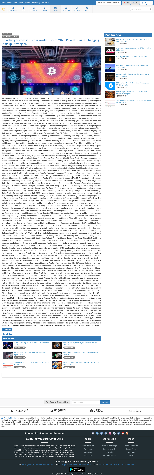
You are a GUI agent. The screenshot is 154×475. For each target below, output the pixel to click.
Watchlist (76, 9)
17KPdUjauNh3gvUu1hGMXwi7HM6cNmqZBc (38, 465)
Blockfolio (66, 9)
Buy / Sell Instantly (109, 455)
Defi (23, 9)
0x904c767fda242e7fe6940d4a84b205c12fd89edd (116, 465)
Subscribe (105, 402)
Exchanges (34, 9)
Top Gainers (88, 449)
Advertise (45, 3)
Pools (21, 3)
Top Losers (88, 452)
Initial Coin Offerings (109, 446)
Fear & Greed (12, 3)
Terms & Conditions (131, 446)
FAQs (131, 455)
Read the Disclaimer (9, 418)
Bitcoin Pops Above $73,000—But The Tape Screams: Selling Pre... (131, 93)
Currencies (13, 9)
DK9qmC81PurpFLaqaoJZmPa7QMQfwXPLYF (76, 465)
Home (3, 3)
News (55, 9)
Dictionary (36, 3)
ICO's (45, 9)
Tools (87, 9)
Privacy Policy (131, 449)
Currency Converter (109, 449)
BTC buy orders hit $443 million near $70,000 (132, 57)
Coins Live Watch (88, 446)
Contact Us (131, 452)
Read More (7, 330)
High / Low (88, 455)
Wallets (27, 3)
